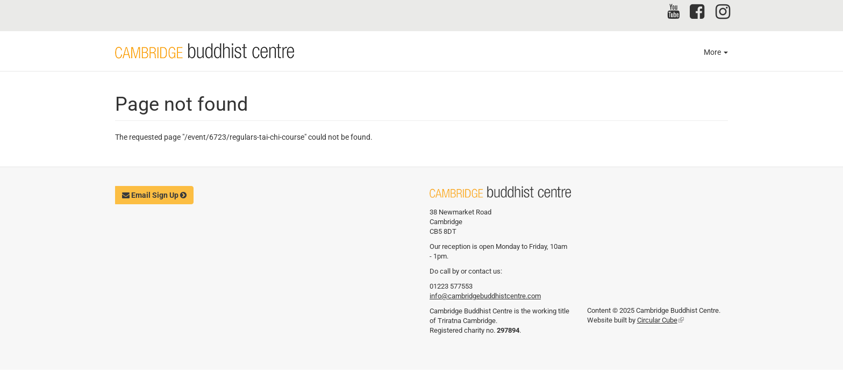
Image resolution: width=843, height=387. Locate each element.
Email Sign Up (154, 195)
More (716, 52)
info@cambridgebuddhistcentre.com (485, 296)
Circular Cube (660, 320)
